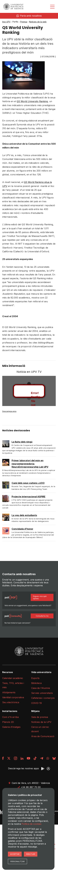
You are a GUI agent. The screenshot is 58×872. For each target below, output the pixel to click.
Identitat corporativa (13, 697)
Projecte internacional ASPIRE (28, 496)
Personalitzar (17, 861)
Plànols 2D (8, 722)
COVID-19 (36, 703)
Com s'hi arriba (10, 717)
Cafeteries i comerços (43, 698)
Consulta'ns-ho (42, 616)
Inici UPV (6, 22)
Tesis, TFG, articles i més (13, 685)
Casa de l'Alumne (40, 688)
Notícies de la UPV (41, 722)
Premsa (23, 22)
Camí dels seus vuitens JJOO (28, 483)
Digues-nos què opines (40, 597)
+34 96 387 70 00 (29, 787)
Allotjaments (8, 692)
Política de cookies (31, 823)
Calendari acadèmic (12, 678)
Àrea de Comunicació (42, 736)
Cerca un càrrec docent (40, 729)
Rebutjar (30, 854)
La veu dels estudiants (24, 515)
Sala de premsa (39, 717)
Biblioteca (36, 683)
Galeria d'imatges (11, 727)
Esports (35, 678)
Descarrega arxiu (9, 411)
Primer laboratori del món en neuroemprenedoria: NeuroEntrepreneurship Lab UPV (30, 463)
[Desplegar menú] (52, 6)
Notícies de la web (38, 22)
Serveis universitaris (42, 693)
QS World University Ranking (32, 101)
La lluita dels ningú (22, 441)
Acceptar (14, 854)
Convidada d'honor (22, 528)
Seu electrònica (10, 702)
